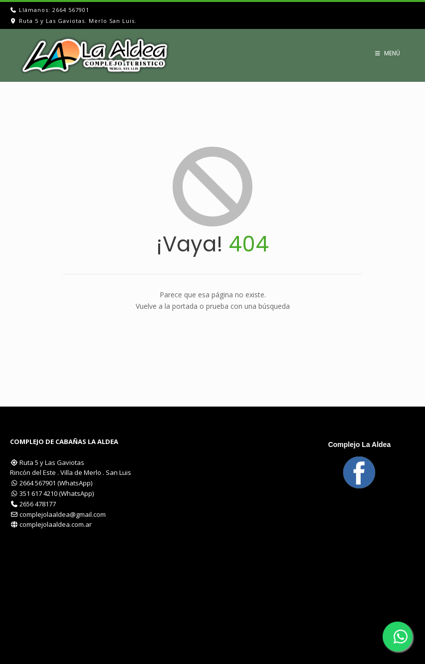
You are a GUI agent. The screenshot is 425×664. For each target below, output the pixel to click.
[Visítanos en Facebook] (359, 472)
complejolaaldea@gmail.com (62, 514)
